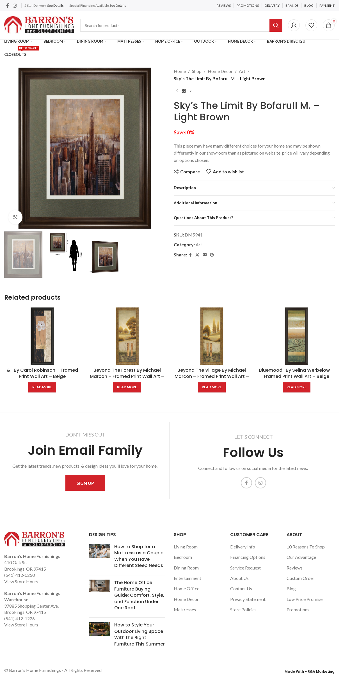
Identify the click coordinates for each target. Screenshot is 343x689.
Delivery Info (242, 546)
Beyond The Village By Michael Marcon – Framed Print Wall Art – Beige (212, 376)
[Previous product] (177, 91)
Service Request (245, 567)
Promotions (298, 609)
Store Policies (243, 609)
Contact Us (241, 588)
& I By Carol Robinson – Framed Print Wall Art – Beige (42, 373)
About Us (239, 578)
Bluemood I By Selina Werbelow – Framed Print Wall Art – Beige (296, 373)
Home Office (186, 588)
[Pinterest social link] (212, 255)
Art (242, 71)
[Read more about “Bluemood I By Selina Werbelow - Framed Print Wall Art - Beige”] (296, 387)
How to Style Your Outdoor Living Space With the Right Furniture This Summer (139, 634)
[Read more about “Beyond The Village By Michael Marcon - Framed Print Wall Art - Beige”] (212, 387)
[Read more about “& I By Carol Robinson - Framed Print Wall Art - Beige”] (42, 387)
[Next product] (190, 91)
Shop (197, 71)
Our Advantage (301, 557)
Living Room (186, 546)
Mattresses (185, 609)
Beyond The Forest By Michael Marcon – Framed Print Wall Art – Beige (127, 376)
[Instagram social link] (15, 5)
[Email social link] (204, 255)
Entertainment (187, 578)
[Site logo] (39, 24)
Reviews (295, 567)
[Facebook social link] (7, 5)
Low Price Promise (305, 599)
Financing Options (247, 557)
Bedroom (183, 557)
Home (180, 71)
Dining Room (186, 567)
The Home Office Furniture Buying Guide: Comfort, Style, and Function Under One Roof (139, 595)
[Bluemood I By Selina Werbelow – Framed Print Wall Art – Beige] (296, 336)
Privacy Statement (248, 599)
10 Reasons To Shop (306, 546)
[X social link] (197, 255)
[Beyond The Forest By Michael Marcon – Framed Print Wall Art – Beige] (127, 336)
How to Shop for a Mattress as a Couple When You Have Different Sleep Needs (138, 556)
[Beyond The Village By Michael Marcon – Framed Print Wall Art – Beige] (212, 336)
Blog (291, 588)
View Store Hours (21, 581)
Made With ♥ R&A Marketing (310, 671)
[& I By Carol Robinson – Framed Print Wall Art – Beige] (42, 336)
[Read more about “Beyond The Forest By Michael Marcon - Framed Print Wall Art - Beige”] (127, 387)
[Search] (181, 25)
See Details (55, 5)
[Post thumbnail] (99, 557)
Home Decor (220, 71)
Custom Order (300, 578)
